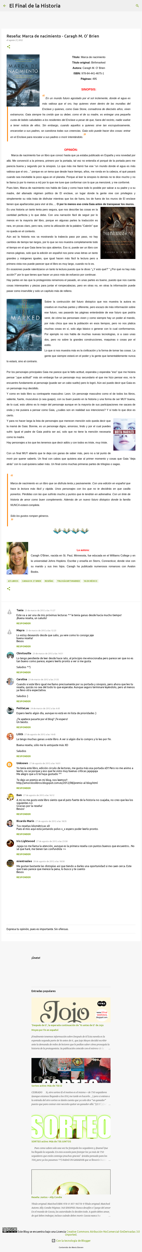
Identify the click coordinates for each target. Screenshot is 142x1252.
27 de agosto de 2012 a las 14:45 (40, 734)
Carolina (21, 679)
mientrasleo (24, 861)
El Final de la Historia (34, 6)
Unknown (22, 763)
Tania (19, 610)
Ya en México (90, 581)
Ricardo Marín (25, 821)
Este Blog (23, 1231)
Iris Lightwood (25, 841)
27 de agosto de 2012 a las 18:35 (51, 821)
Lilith (19, 734)
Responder (23, 623)
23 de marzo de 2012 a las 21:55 (43, 679)
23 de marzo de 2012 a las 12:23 (41, 630)
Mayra (20, 630)
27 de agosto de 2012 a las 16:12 (38, 795)
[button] (9, 47)
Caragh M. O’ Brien (31, 581)
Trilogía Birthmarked (68, 581)
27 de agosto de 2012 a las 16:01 (44, 763)
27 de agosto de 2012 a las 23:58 (51, 841)
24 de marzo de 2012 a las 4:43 (45, 708)
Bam (19, 795)
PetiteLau (22, 708)
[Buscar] (137, 6)
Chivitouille (23, 653)
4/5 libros (13, 581)
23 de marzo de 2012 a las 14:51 (48, 653)
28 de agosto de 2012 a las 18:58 (48, 861)
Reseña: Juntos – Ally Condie (46, 1197)
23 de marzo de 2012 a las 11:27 (40, 610)
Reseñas (49, 581)
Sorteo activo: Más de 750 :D (46, 1085)
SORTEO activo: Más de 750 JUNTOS (51, 1141)
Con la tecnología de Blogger (71, 1240)
